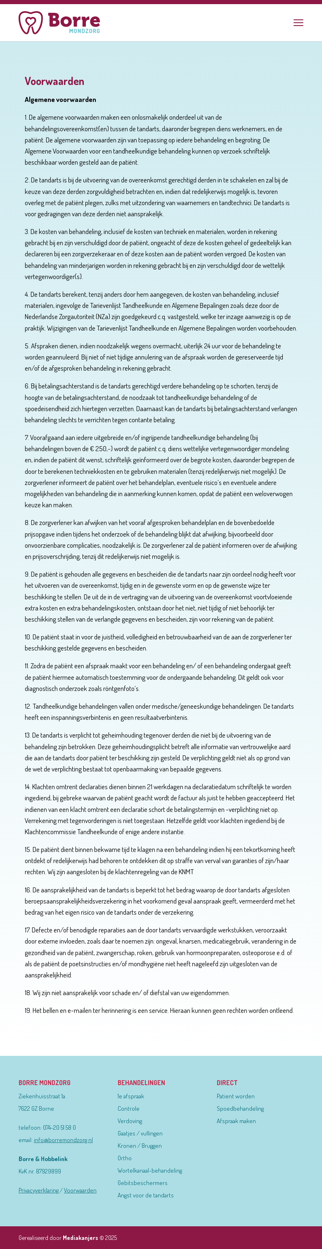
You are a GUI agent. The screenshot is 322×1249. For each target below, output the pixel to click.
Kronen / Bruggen (140, 1146)
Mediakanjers (80, 1237)
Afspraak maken (236, 1121)
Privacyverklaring (39, 1190)
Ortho (125, 1158)
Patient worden (236, 1096)
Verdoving (130, 1121)
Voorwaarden (80, 1190)
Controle (129, 1108)
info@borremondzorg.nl (63, 1140)
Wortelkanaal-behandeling (150, 1170)
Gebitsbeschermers (143, 1183)
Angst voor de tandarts (146, 1195)
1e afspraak (131, 1096)
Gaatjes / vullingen (140, 1133)
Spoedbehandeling (240, 1108)
